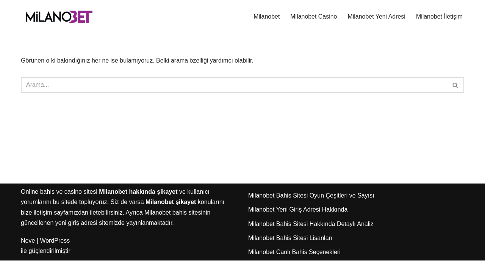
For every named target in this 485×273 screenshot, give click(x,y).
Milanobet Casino (313, 16)
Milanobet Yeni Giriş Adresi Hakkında (297, 222)
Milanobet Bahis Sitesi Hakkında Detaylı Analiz (311, 236)
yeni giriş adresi (76, 235)
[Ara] (234, 85)
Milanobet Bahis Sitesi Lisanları (290, 250)
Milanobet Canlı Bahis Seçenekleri (294, 264)
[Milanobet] (59, 16)
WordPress (55, 253)
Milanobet (266, 16)
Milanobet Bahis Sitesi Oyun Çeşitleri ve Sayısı (311, 208)
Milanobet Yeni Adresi (376, 16)
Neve (28, 253)
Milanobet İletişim (439, 16)
